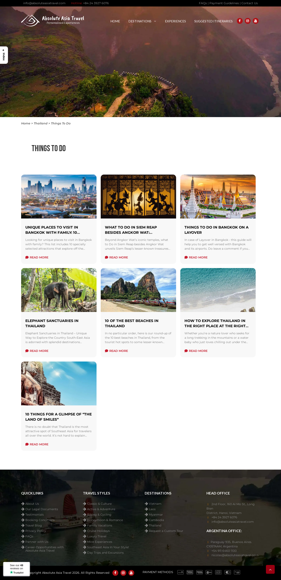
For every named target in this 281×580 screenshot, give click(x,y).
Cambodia (156, 520)
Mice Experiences (99, 542)
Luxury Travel (96, 536)
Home (115, 21)
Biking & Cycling (99, 514)
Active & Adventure (101, 509)
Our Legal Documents (41, 509)
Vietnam (155, 504)
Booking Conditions (40, 520)
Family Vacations (99, 525)
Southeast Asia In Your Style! (108, 547)
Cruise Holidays (98, 531)
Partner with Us (36, 542)
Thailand (155, 525)
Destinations (144, 21)
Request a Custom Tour (166, 531)
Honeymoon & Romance (105, 520)
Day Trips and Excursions (105, 552)
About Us (32, 504)
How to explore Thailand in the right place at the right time (215, 326)
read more (36, 257)
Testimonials (34, 514)
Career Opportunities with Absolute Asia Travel (44, 548)
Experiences (175, 21)
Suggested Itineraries (213, 21)
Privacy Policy (35, 531)
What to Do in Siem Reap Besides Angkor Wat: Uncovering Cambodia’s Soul (136, 232)
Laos (152, 509)
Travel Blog (33, 525)
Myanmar (156, 514)
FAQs (29, 536)
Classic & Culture (99, 504)
